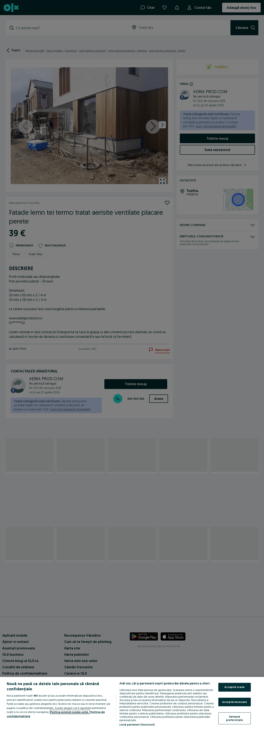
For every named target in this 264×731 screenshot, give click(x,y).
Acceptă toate (234, 687)
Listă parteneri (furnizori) (137, 724)
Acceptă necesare (234, 702)
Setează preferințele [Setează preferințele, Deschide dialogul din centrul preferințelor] (234, 718)
